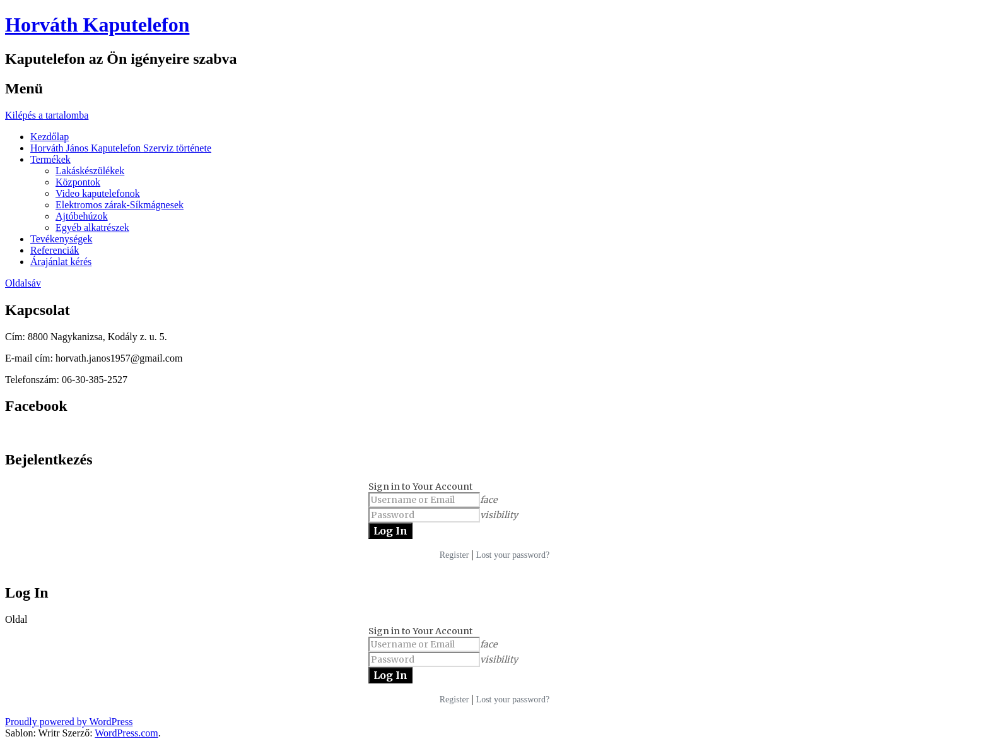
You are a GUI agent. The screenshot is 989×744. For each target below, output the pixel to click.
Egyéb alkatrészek (92, 227)
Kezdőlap (49, 136)
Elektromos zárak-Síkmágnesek (120, 204)
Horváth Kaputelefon (97, 24)
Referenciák (54, 250)
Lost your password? (513, 555)
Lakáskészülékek (90, 170)
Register (454, 555)
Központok (78, 182)
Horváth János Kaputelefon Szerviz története (120, 148)
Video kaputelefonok (98, 193)
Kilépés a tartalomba (46, 115)
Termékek (50, 159)
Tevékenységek (61, 238)
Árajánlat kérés (60, 261)
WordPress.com (126, 733)
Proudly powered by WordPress (68, 721)
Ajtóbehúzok (82, 216)
